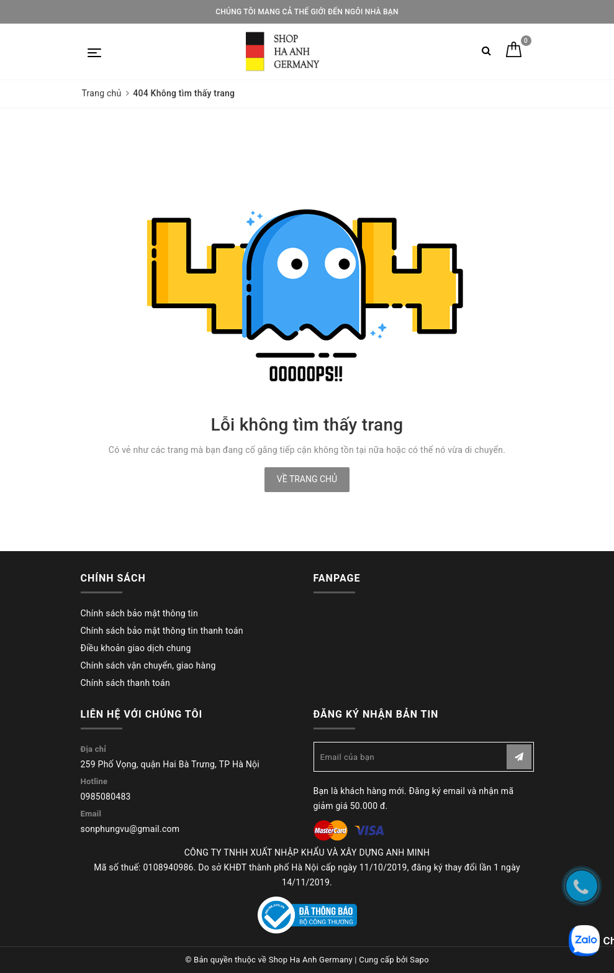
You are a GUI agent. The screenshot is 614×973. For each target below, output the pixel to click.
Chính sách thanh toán (125, 683)
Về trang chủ (307, 479)
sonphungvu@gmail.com (130, 829)
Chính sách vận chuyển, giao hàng (148, 665)
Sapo (419, 959)
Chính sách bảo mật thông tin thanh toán (162, 631)
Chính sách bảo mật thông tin (140, 613)
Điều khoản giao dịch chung (136, 648)
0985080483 (106, 797)
